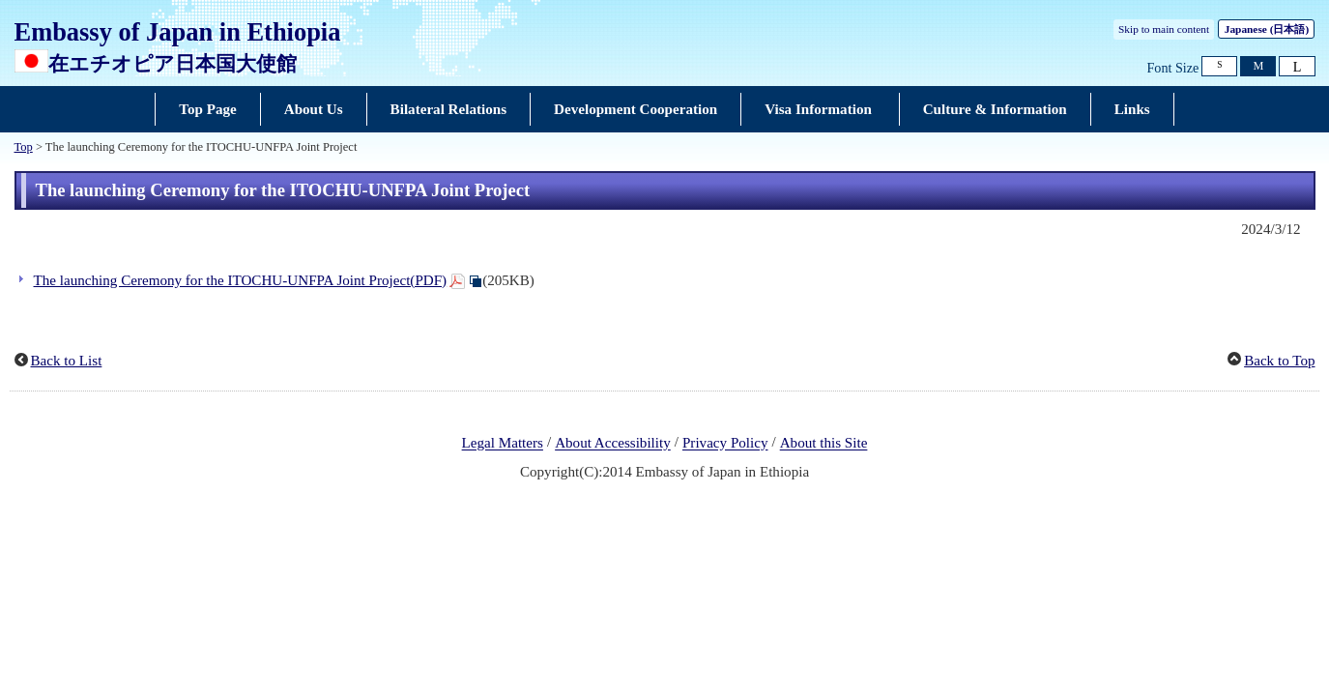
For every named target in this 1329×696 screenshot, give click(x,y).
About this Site (824, 443)
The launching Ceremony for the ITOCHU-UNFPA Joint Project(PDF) (241, 280)
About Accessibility (613, 443)
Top (23, 147)
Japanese (1267, 29)
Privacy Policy (725, 443)
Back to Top (1279, 360)
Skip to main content (1163, 29)
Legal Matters (502, 443)
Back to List (66, 360)
